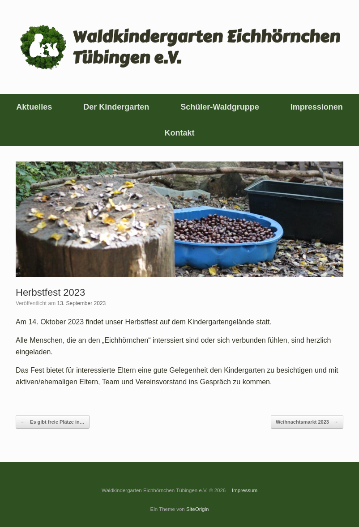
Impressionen (317, 106)
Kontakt (180, 132)
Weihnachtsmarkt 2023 (307, 422)
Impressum (244, 490)
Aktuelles (34, 106)
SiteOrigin (197, 509)
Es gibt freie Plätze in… (53, 422)
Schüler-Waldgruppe (219, 106)
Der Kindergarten (116, 106)
